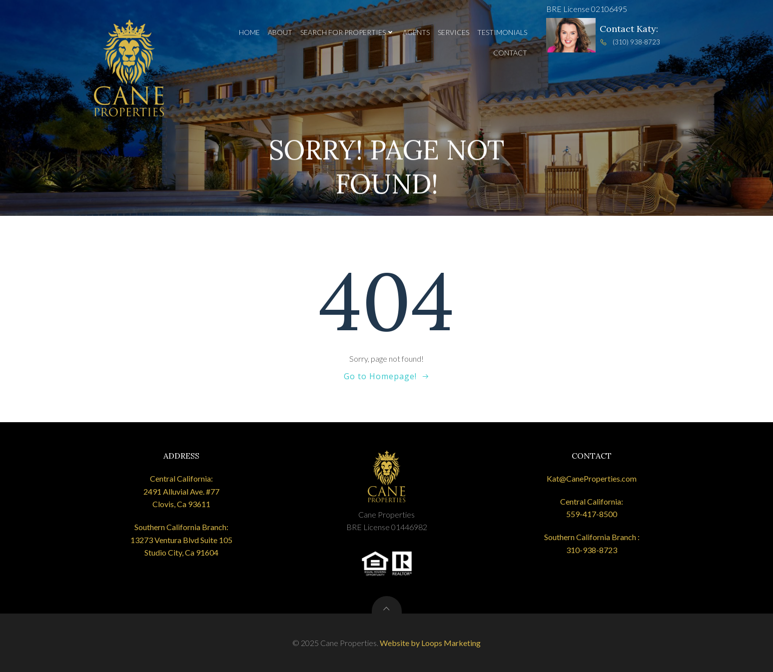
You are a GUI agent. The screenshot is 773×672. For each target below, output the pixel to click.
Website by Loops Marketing (430, 643)
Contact (510, 52)
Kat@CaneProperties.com (592, 478)
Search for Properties (347, 32)
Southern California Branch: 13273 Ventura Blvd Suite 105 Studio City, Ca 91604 (181, 539)
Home (249, 32)
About (280, 32)
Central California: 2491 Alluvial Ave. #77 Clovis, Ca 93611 (181, 491)
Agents (416, 32)
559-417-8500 (591, 514)
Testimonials (502, 32)
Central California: (591, 501)
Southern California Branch (590, 537)
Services (453, 32)
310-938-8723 (591, 550)
